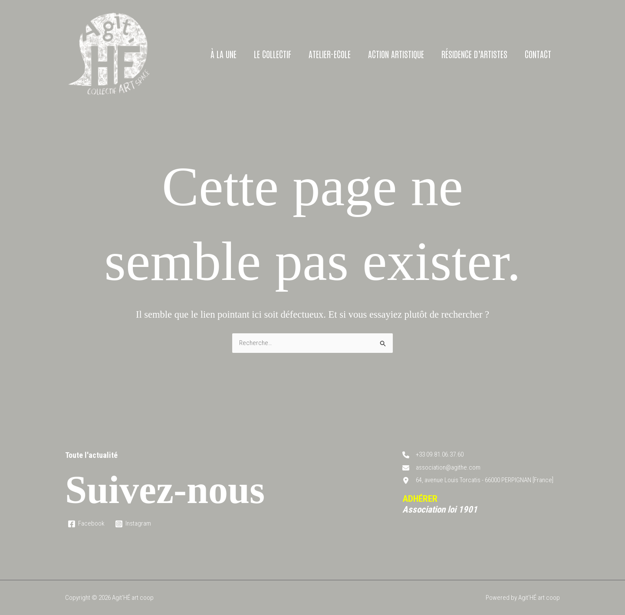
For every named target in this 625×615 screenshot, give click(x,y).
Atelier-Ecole (330, 53)
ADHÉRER (420, 498)
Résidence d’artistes (474, 53)
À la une (224, 53)
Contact (538, 53)
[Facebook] (86, 524)
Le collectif (272, 53)
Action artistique (396, 53)
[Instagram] (133, 524)
